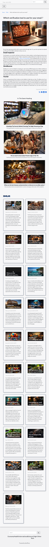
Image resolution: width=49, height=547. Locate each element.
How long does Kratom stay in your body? (35, 469)
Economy (11, 536)
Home (3, 12)
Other (7, 12)
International (23, 536)
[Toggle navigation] (4, 6)
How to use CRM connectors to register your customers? (36, 242)
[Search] (37, 2)
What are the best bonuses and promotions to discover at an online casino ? (24, 185)
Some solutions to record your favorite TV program (13, 404)
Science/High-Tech (32, 537)
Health (16, 536)
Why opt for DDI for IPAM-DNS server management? (12, 469)
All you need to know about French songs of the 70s (24, 155)
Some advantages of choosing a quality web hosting (13, 339)
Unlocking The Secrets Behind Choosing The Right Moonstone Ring (24, 126)
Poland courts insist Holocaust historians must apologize (13, 503)
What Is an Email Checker (25, 58)
